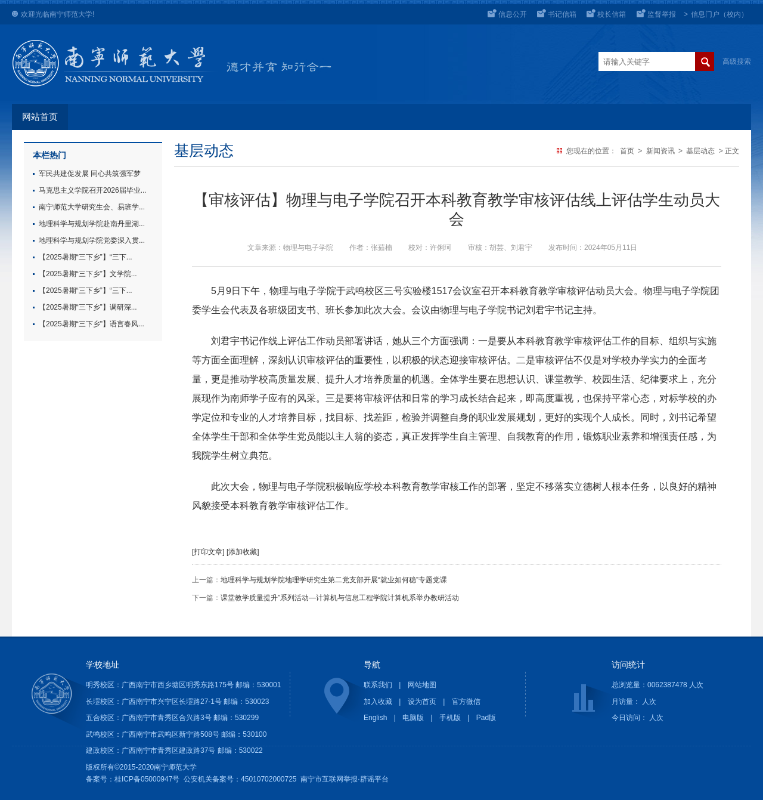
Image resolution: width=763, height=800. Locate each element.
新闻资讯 (660, 151)
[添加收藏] (243, 552)
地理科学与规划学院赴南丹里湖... (92, 224)
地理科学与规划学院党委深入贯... (92, 240)
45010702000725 (268, 779)
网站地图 (422, 685)
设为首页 (422, 701)
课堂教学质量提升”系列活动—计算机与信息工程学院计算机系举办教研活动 (340, 598)
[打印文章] (208, 552)
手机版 (450, 717)
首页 (627, 151)
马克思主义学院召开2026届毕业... (93, 190)
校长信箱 (611, 14)
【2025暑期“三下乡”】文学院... (88, 274)
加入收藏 (378, 701)
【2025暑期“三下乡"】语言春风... (91, 324)
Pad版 (486, 717)
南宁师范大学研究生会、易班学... (92, 207)
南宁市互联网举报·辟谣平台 (344, 779)
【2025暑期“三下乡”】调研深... (88, 307)
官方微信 (466, 701)
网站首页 (40, 117)
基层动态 (700, 151)
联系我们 (378, 685)
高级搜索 (736, 61)
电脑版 (413, 717)
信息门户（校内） (719, 14)
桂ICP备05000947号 (146, 779)
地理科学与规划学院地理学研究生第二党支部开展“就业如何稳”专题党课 (334, 580)
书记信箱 (562, 14)
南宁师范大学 (70, 14)
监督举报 (661, 14)
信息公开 (512, 14)
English (375, 717)
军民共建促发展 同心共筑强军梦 (90, 173)
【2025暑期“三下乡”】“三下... (85, 257)
